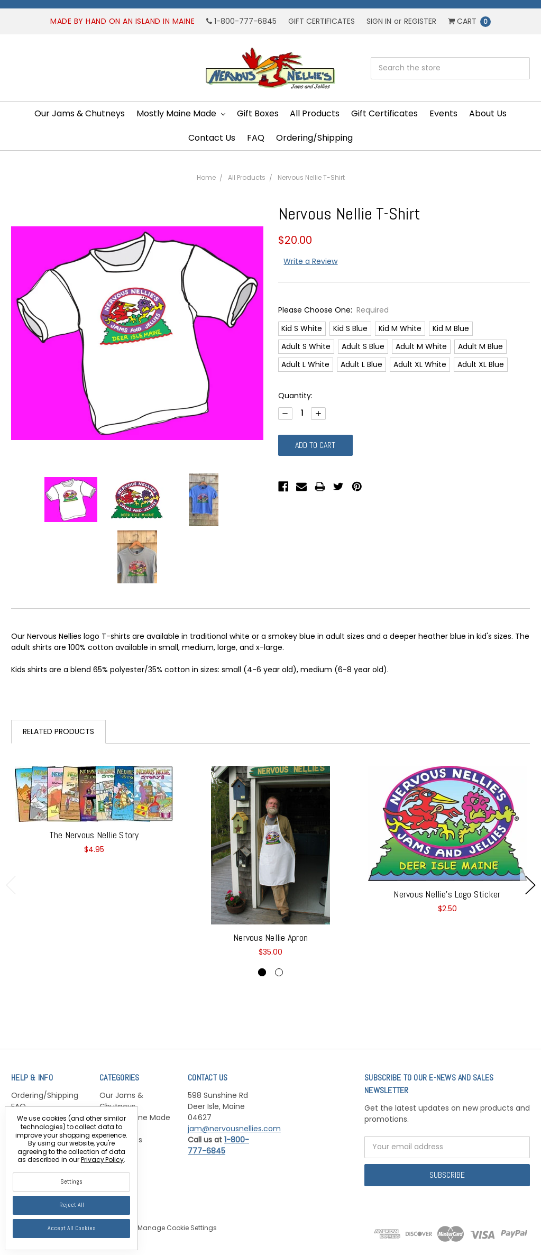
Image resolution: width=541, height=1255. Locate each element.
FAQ (255, 138)
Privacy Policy (102, 1159)
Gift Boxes (258, 113)
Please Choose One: (333, 310)
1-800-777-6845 (241, 21)
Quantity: (295, 395)
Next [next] (530, 885)
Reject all (71, 1205)
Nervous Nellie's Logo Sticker (446, 894)
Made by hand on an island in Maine (122, 21)
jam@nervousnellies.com (234, 1128)
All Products (315, 113)
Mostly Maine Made (180, 113)
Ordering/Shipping (314, 138)
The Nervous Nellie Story (94, 835)
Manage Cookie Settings (177, 1227)
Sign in (378, 21)
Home (206, 177)
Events (443, 113)
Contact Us (211, 138)
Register (420, 21)
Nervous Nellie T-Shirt (311, 177)
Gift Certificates (321, 21)
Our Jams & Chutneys (79, 113)
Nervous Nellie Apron (270, 937)
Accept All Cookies (72, 1228)
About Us (488, 113)
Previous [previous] (11, 885)
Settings (71, 1181)
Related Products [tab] (58, 731)
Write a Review (310, 261)
